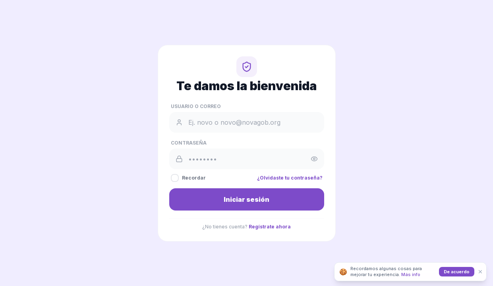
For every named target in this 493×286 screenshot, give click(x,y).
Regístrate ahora (270, 227)
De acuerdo (457, 271)
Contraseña (189, 143)
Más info (410, 274)
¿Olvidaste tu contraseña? (290, 178)
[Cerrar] (480, 271)
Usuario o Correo (196, 106)
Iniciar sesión (246, 199)
